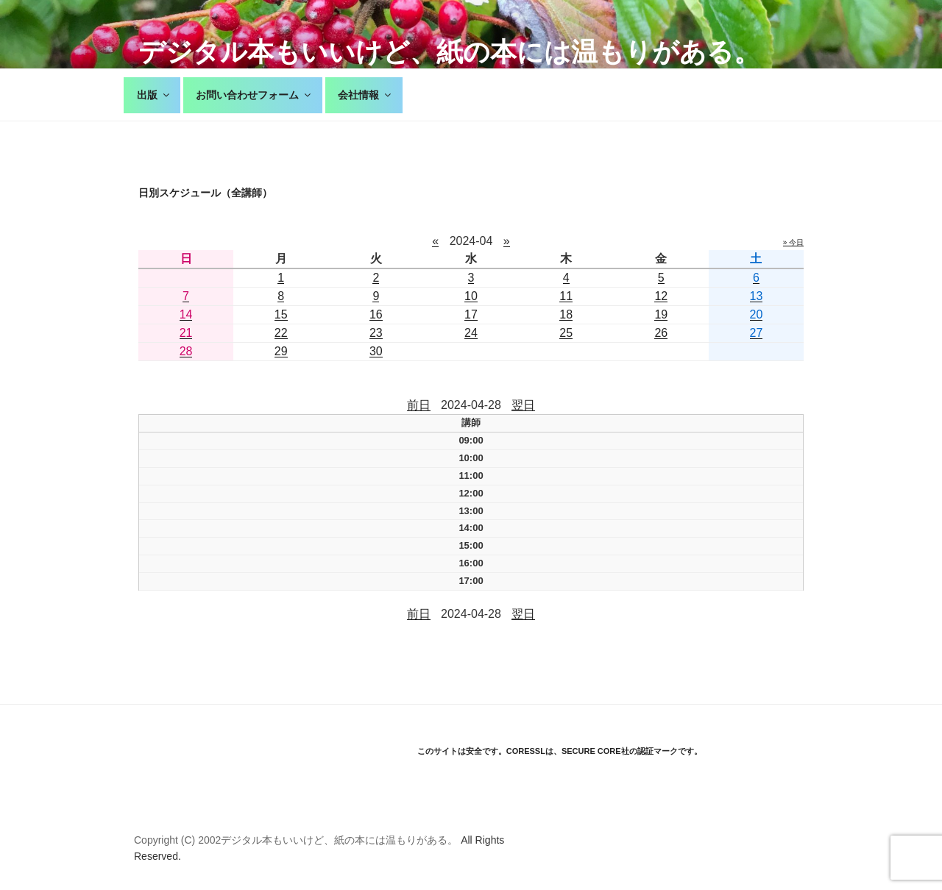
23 (376, 333)
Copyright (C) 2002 (177, 840)
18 (566, 314)
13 (756, 296)
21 (186, 333)
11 (566, 296)
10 (471, 296)
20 (756, 314)
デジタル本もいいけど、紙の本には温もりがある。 (449, 52)
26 (660, 333)
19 (660, 314)
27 (756, 333)
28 (186, 351)
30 (376, 351)
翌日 (523, 405)
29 (281, 351)
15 (281, 314)
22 (281, 333)
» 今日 (793, 242)
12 (660, 296)
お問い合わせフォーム (254, 95)
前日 (419, 405)
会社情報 (365, 95)
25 (566, 333)
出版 (154, 95)
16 (376, 314)
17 (471, 314)
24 (471, 333)
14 (186, 314)
